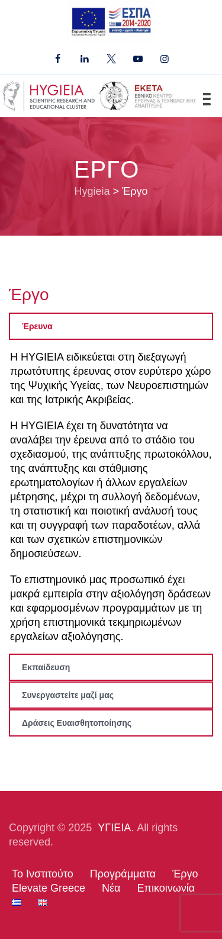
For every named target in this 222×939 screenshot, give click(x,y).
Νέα (111, 888)
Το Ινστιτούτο (42, 874)
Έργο (185, 874)
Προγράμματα (123, 874)
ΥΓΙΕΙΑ (114, 828)
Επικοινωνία (166, 888)
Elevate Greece (48, 888)
